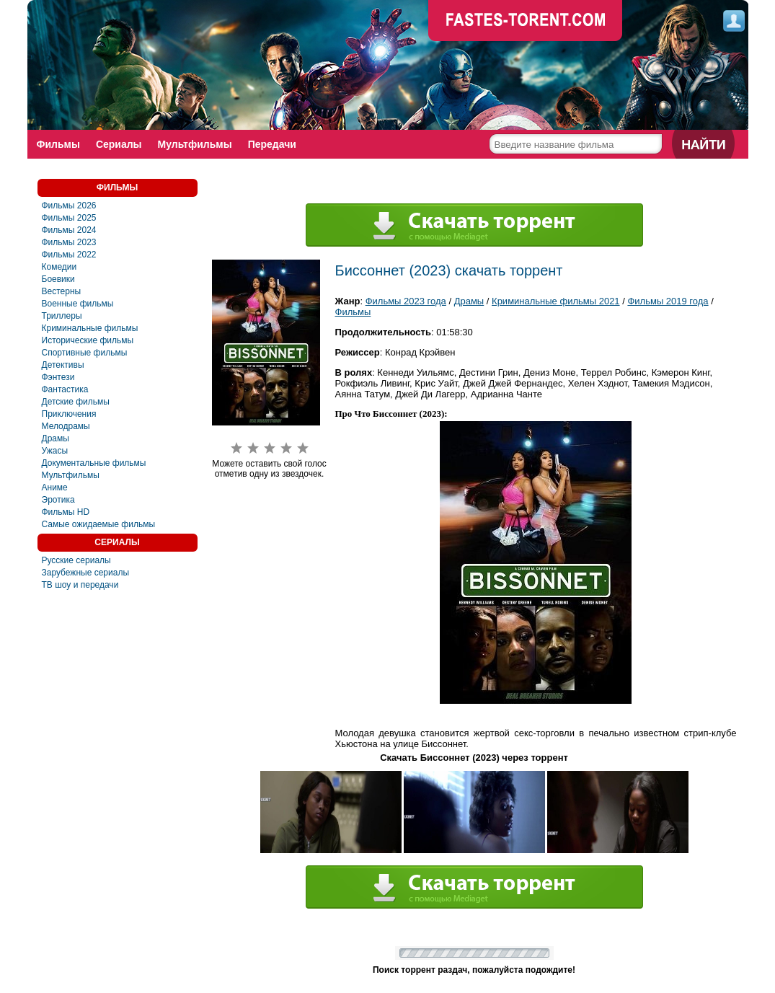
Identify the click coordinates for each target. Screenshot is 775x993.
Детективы (63, 365)
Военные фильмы (78, 304)
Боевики (58, 279)
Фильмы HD (66, 512)
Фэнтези (58, 377)
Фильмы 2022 (69, 255)
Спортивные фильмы (85, 353)
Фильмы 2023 (69, 242)
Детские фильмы (76, 402)
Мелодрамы (66, 426)
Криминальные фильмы (90, 328)
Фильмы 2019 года (667, 301)
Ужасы (55, 451)
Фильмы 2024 (69, 230)
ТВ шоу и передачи (80, 585)
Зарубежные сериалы (86, 573)
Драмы (55, 438)
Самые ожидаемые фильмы (99, 524)
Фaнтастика (65, 389)
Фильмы (58, 144)
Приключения (69, 414)
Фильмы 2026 (69, 205)
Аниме (55, 487)
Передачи (272, 144)
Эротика (58, 500)
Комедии (59, 267)
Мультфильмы (195, 144)
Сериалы (119, 144)
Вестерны (61, 291)
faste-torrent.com (525, 21)
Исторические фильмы (88, 340)
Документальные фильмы (94, 463)
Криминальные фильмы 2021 (556, 301)
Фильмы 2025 (69, 218)
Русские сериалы (76, 560)
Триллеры (62, 316)
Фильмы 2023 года (406, 301)
